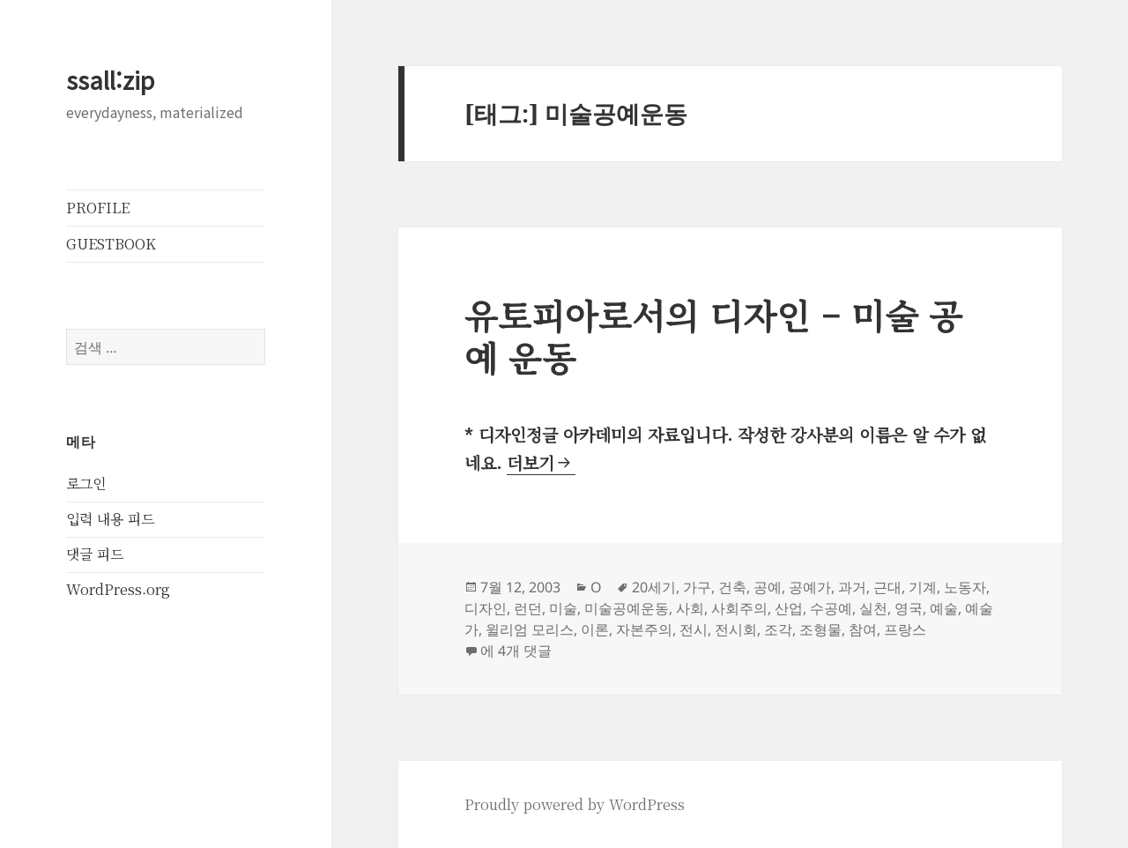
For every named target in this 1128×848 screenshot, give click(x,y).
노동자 (965, 587)
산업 (789, 608)
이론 (595, 629)
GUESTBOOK (111, 244)
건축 (732, 587)
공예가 (810, 587)
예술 (944, 608)
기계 (923, 587)
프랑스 (905, 629)
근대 (887, 587)
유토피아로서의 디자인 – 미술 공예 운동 (713, 336)
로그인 (86, 483)
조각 (778, 629)
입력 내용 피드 (110, 519)
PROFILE (98, 207)
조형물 (820, 629)
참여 (863, 629)
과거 (852, 587)
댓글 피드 (94, 554)
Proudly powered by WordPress (574, 804)
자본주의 (644, 629)
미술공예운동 (626, 608)
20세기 (654, 587)
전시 (693, 629)
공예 (767, 587)
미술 (563, 608)
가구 (697, 587)
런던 (528, 608)
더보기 (541, 462)
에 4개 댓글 (516, 650)
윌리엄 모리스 (530, 629)
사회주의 (739, 608)
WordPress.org (118, 589)
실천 (873, 608)
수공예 (831, 608)
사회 (690, 608)
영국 (908, 608)
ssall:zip (110, 80)
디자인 (485, 608)
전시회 (736, 629)
